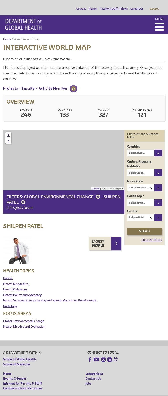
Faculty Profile (98, 237)
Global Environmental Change (63, 190)
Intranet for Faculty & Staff (22, 377)
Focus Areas (135, 175)
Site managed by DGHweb (105, 392)
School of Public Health (19, 353)
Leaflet (96, 182)
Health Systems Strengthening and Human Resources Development (49, 294)
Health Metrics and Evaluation (24, 320)
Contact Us (135, 5)
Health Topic (135, 190)
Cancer (8, 272)
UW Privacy (61, 392)
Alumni (92, 5)
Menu (160, 13)
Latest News (94, 367)
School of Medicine (16, 358)
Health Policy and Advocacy (22, 289)
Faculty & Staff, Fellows (113, 5)
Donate (154, 5)
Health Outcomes (15, 283)
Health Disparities (15, 277)
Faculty (132, 205)
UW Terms (79, 392)
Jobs (88, 377)
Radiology (10, 300)
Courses (80, 5)
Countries (133, 140)
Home (7, 33)
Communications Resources (22, 382)
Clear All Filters (151, 234)
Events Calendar (14, 372)
